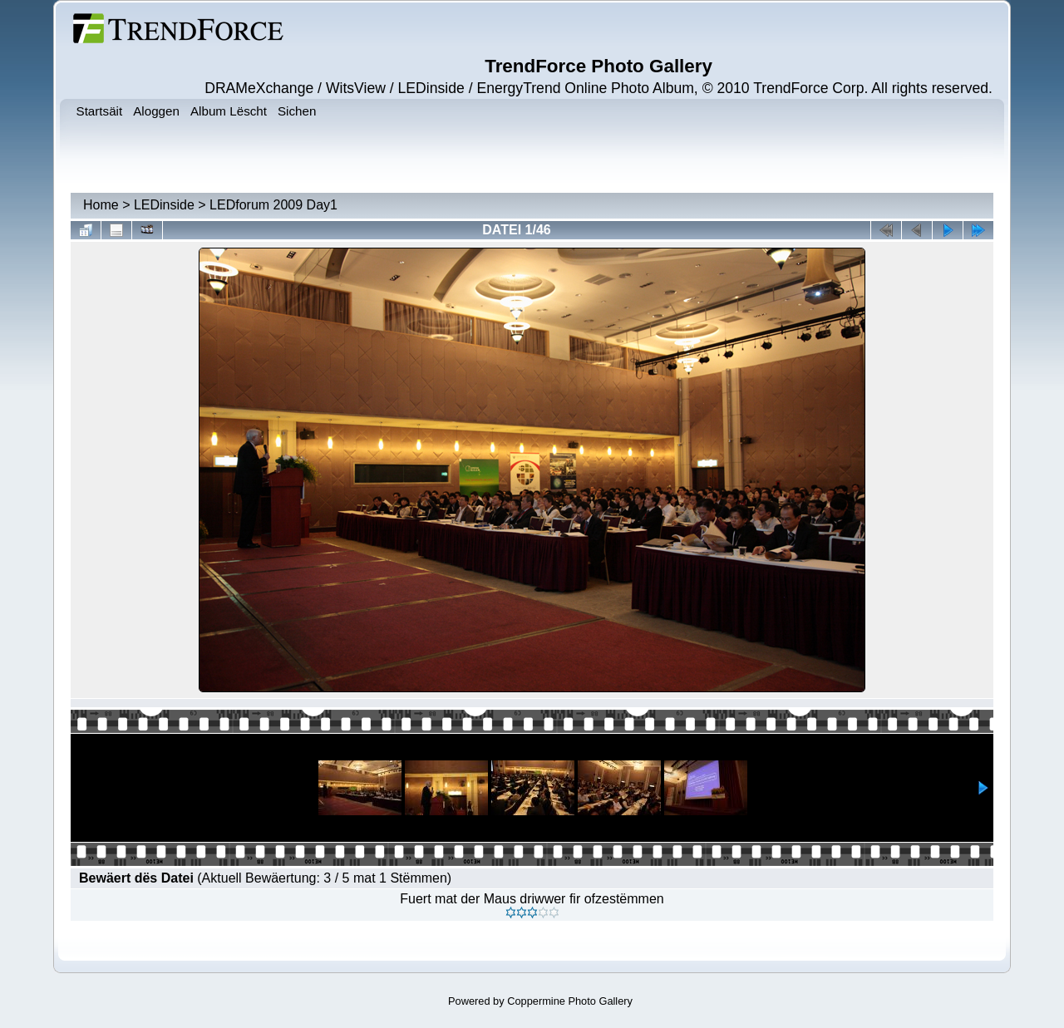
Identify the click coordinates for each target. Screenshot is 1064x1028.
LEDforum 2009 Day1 (273, 205)
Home (101, 205)
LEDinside (164, 205)
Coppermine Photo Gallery (570, 1001)
